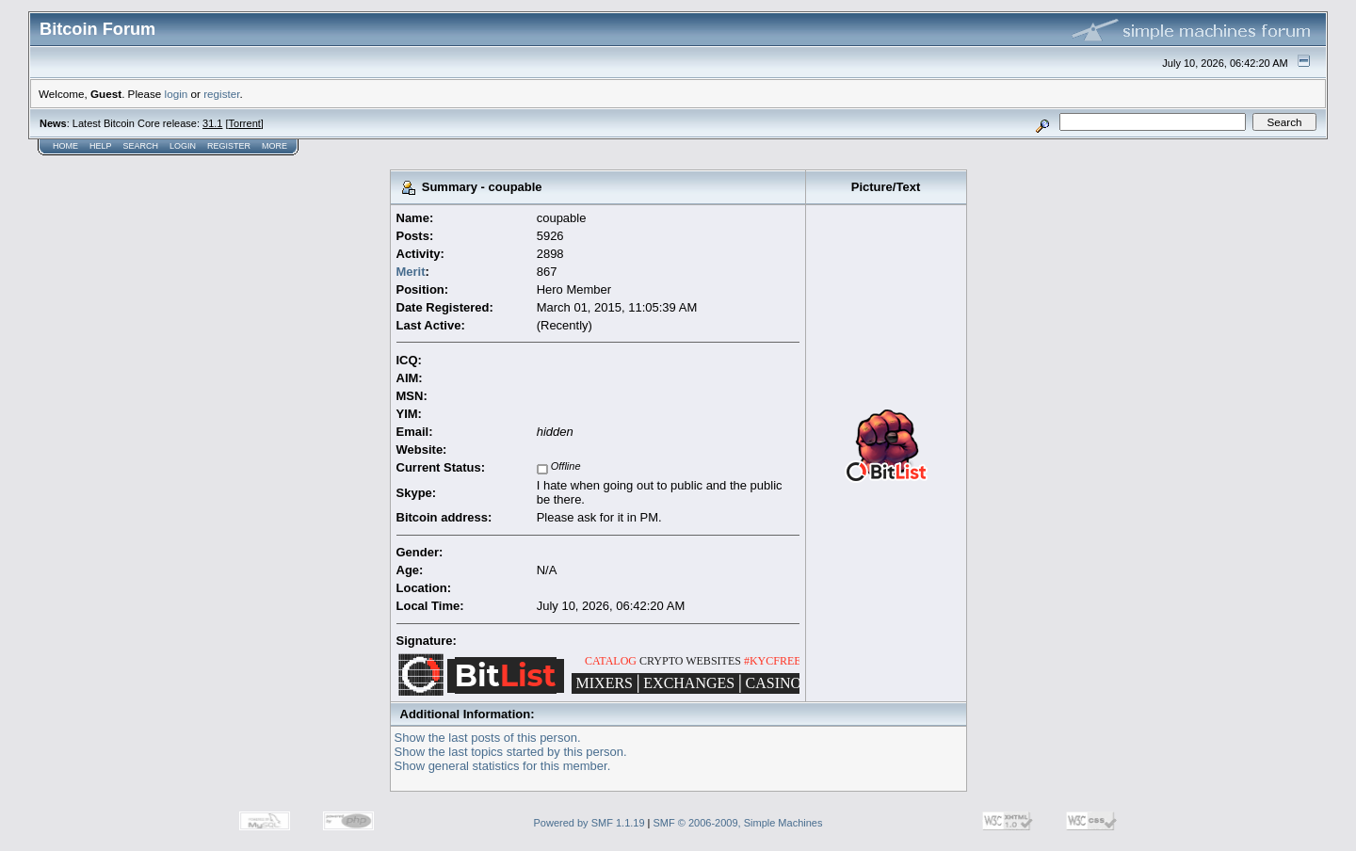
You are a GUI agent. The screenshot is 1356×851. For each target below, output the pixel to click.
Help (100, 146)
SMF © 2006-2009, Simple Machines (738, 822)
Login (183, 146)
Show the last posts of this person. (488, 738)
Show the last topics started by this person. (511, 752)
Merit (411, 272)
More (274, 146)
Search (141, 146)
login (176, 94)
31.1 (212, 123)
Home (65, 146)
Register (228, 146)
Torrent (245, 123)
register (221, 94)
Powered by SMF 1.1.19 (589, 822)
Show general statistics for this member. (503, 766)
